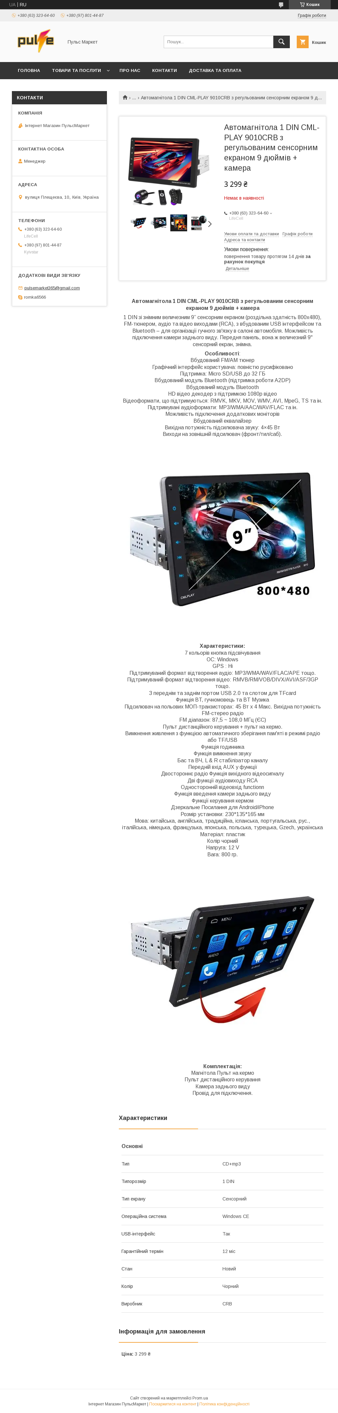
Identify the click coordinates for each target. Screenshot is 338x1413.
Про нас (129, 70)
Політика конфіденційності (224, 1404)
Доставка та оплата (215, 70)
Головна (29, 70)
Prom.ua (200, 1398)
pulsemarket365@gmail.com (52, 287)
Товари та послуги (76, 70)
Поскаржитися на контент (172, 1404)
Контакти (164, 70)
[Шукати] (281, 42)
